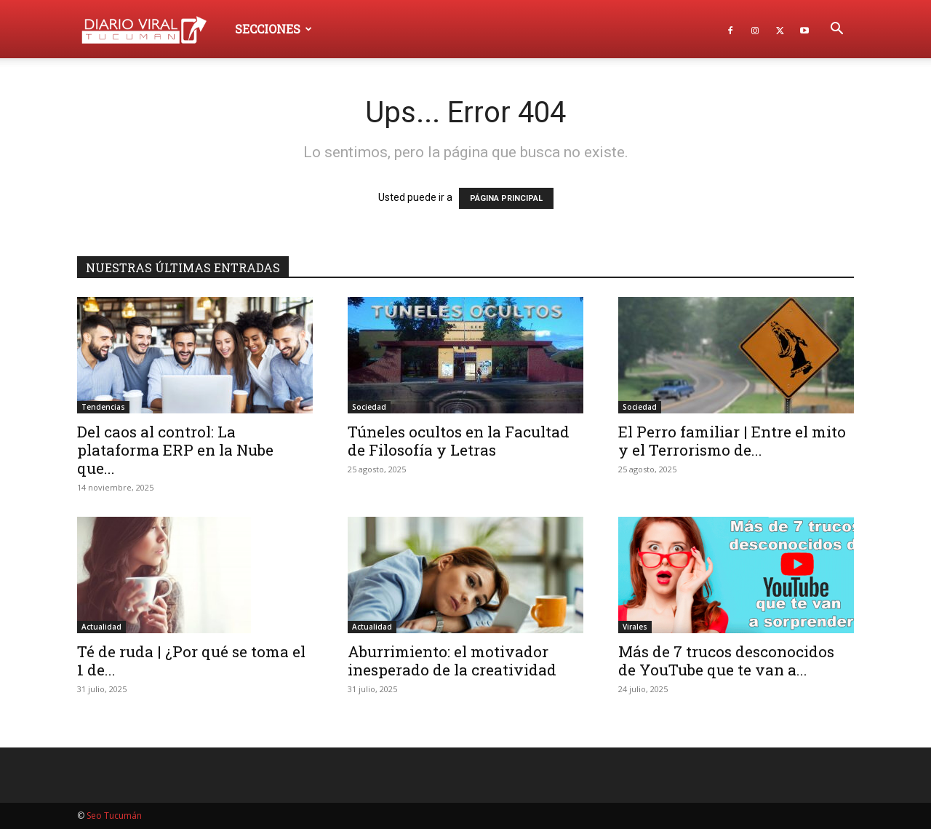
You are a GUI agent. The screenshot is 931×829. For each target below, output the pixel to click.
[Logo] (151, 29)
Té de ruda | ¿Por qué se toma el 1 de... (191, 660)
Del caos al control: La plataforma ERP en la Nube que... (175, 449)
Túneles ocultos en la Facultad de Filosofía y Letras (459, 440)
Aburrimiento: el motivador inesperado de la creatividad (452, 660)
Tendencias (103, 407)
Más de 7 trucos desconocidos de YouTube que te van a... (726, 660)
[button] (836, 30)
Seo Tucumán (114, 815)
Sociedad (369, 407)
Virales (635, 627)
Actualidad (101, 627)
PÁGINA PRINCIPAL (506, 198)
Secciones (273, 28)
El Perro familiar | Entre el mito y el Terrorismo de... (732, 440)
